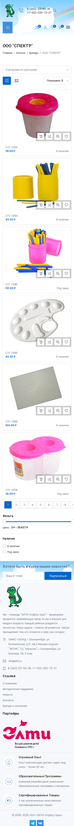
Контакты (8, 700)
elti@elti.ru (15, 661)
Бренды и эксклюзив (15, 706)
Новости (8, 694)
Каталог (20, 53)
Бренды (33, 53)
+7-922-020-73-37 (39, 12)
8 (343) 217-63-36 (38, 9)
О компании (10, 683)
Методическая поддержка (18, 689)
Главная (7, 53)
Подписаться (58, 576)
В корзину (40, 136)
